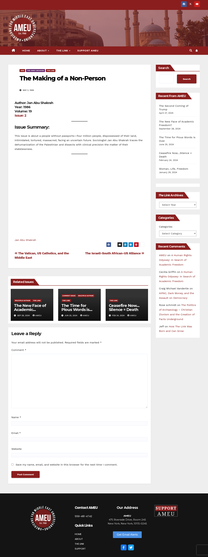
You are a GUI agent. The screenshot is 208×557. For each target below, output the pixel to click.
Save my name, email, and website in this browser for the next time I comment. (66, 464)
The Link (62, 50)
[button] (190, 50)
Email (16, 433)
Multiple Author (22, 300)
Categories (165, 226)
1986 (22, 70)
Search (163, 68)
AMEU (37, 315)
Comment (18, 349)
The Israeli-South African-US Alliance (114, 253)
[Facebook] (124, 547)
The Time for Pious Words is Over (75, 309)
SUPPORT (80, 548)
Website (16, 448)
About (42, 50)
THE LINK (79, 543)
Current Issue (68, 296)
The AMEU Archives (35, 70)
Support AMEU (87, 50)
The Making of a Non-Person (62, 78)
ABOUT (79, 539)
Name (16, 417)
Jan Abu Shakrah (25, 240)
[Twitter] (131, 547)
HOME (78, 534)
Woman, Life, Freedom (173, 168)
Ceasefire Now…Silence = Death (124, 307)
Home (26, 50)
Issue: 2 (20, 115)
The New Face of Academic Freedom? (30, 309)
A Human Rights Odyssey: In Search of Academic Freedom (175, 260)
